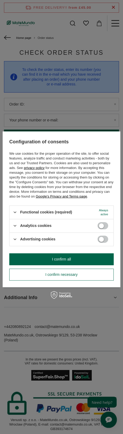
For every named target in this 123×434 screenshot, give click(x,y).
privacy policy (34, 168)
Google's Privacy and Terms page (61, 196)
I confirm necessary (61, 274)
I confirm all (61, 259)
